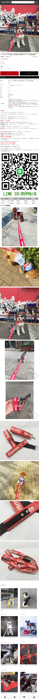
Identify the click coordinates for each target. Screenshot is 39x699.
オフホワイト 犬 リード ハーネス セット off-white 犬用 (10, 599)
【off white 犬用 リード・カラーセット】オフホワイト (9, 655)
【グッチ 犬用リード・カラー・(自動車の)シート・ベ (28, 683)
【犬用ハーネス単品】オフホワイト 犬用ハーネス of (9, 627)
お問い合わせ (35, 56)
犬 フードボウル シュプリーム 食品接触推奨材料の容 (29, 627)
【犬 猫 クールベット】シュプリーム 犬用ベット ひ (9, 683)
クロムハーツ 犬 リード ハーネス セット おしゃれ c (29, 599)
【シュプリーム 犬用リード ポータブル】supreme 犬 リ (28, 655)
